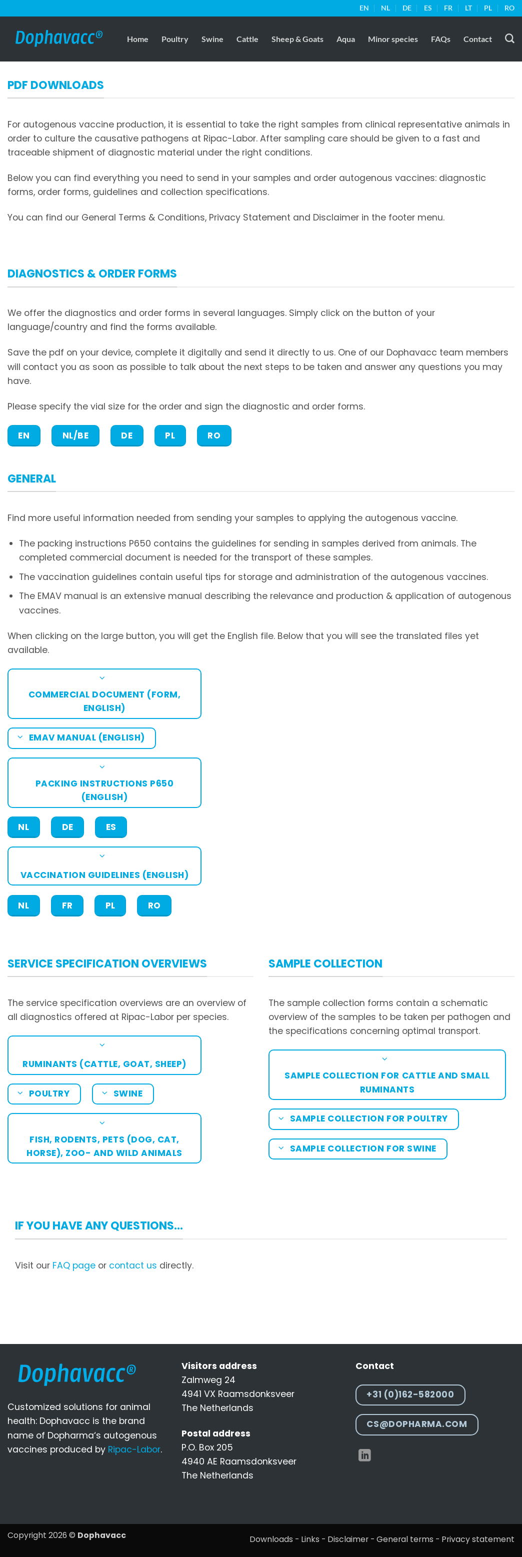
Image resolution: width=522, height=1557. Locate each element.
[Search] (509, 39)
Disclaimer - (351, 1539)
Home (137, 39)
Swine (213, 39)
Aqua (345, 39)
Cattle (247, 39)
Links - (313, 1539)
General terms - (408, 1539)
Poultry (175, 39)
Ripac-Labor (134, 1450)
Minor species (393, 39)
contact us (133, 1266)
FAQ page (74, 1266)
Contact (478, 39)
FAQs (440, 39)
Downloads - (274, 1539)
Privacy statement (478, 1539)
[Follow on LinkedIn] (364, 1456)
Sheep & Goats (298, 39)
